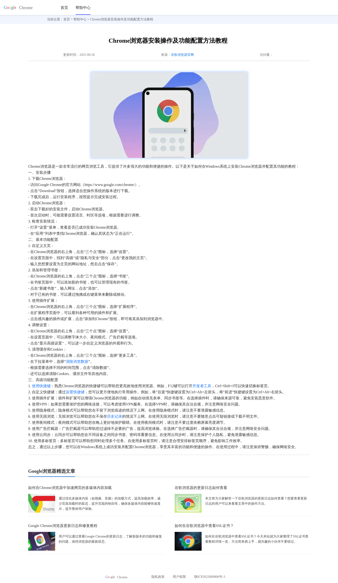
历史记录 (114, 416)
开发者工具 (201, 386)
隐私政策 (158, 577)
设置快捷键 (75, 392)
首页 (64, 8)
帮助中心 (83, 8)
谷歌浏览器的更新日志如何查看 (201, 488)
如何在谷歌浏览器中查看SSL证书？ (204, 526)
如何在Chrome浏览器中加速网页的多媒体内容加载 (70, 488)
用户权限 (179, 577)
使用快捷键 (41, 386)
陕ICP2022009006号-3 (209, 577)
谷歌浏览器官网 (182, 55)
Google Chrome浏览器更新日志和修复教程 (62, 526)
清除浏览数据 (77, 361)
